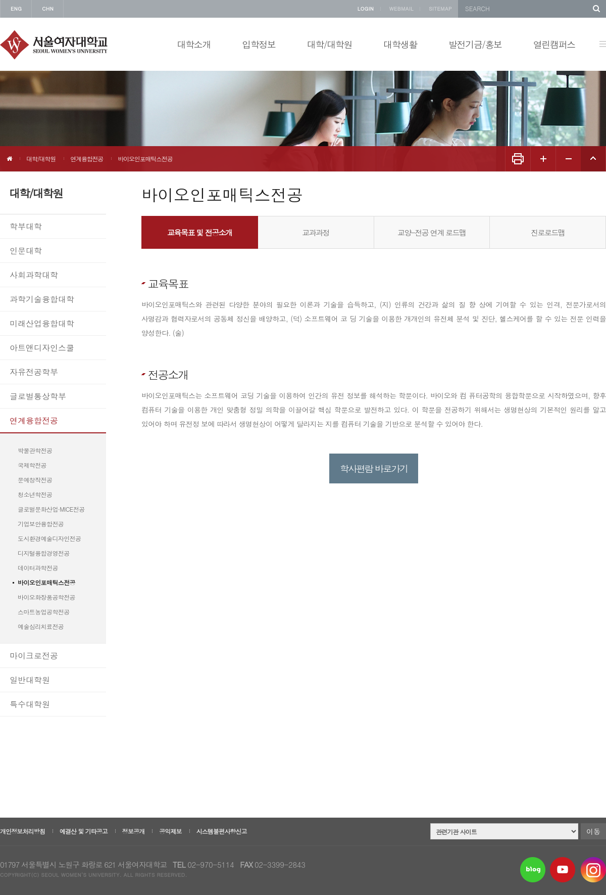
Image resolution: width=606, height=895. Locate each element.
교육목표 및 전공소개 (199, 232)
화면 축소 (568, 158)
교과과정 (315, 232)
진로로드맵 (548, 232)
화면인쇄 (517, 158)
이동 (593, 831)
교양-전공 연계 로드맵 (431, 232)
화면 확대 (543, 158)
